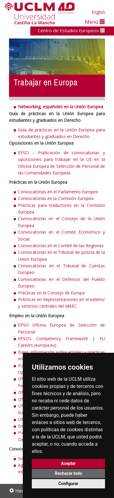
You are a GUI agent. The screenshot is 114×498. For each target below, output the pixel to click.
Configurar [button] (68, 483)
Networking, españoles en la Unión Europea (60, 106)
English (98, 12)
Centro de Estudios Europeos (71, 30)
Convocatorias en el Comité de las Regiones (61, 245)
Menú (95, 21)
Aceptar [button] (68, 463)
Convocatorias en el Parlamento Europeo (58, 192)
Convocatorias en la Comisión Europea (56, 198)
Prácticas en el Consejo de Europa (51, 293)
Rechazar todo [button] (68, 473)
